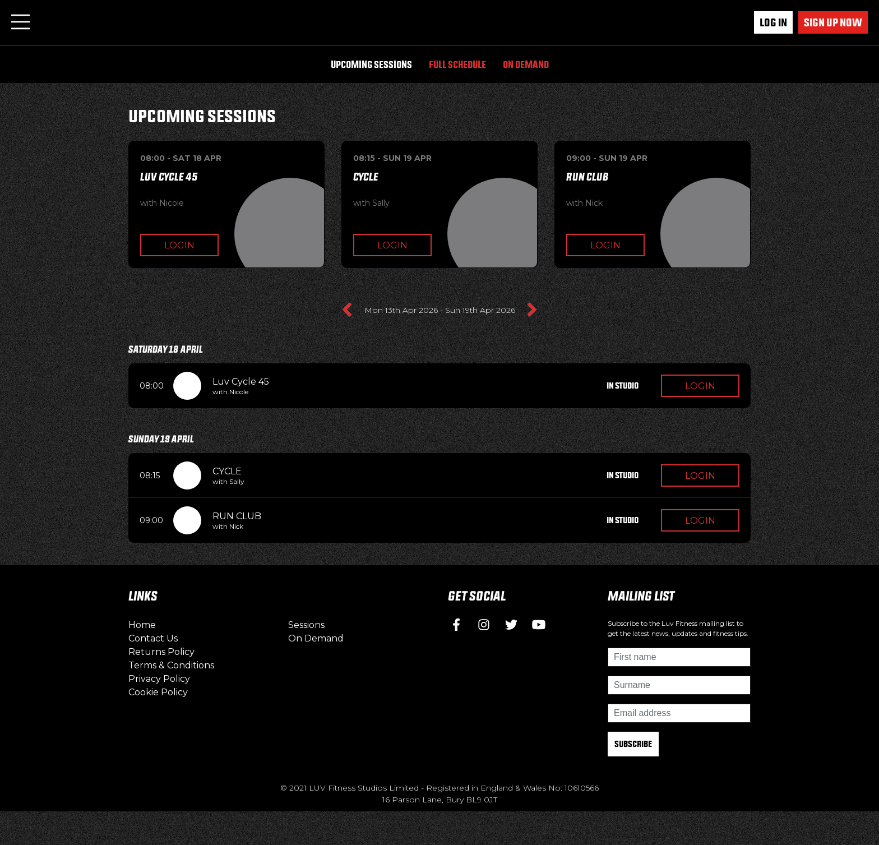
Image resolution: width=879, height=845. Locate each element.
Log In (773, 22)
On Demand (526, 64)
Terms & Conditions (171, 665)
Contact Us (153, 638)
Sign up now (833, 22)
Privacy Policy (159, 678)
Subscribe (633, 743)
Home (142, 625)
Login (179, 245)
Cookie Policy (158, 692)
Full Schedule (457, 64)
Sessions (306, 625)
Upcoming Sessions (371, 64)
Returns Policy (161, 652)
